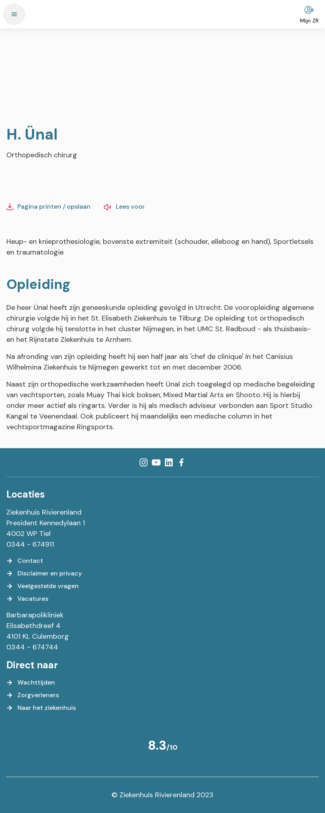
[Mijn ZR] (309, 14)
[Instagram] (143, 462)
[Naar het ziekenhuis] (41, 708)
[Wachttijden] (30, 682)
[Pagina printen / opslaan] (48, 206)
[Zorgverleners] (32, 695)
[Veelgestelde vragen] (42, 586)
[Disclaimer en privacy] (44, 573)
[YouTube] (156, 462)
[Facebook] (181, 462)
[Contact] (24, 561)
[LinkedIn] (169, 462)
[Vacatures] (27, 599)
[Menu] (14, 14)
